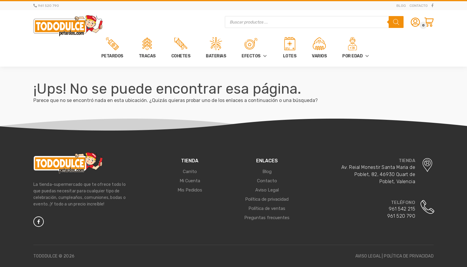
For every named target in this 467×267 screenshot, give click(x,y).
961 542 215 (402, 209)
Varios (319, 56)
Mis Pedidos (190, 190)
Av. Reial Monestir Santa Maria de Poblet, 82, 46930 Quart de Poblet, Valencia (378, 174)
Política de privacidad (267, 199)
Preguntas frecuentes (266, 217)
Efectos (251, 56)
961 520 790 (401, 216)
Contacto (419, 6)
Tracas (147, 56)
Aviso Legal (267, 190)
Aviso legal (368, 256)
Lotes (290, 56)
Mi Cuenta (190, 180)
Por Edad (352, 56)
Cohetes (181, 56)
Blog (401, 6)
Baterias (216, 56)
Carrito (190, 171)
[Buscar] (396, 22)
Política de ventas (266, 208)
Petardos (112, 56)
